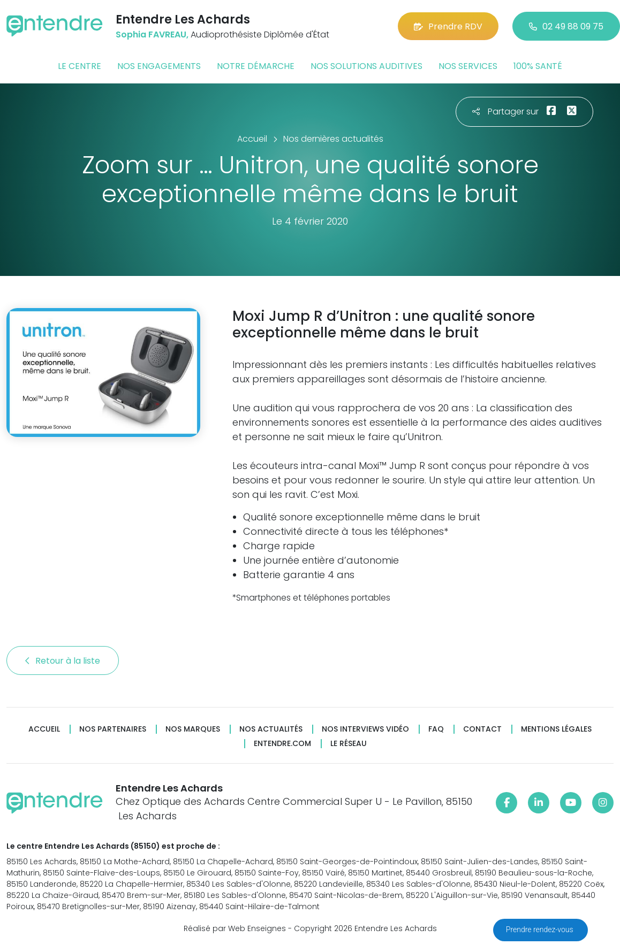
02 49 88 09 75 (566, 26)
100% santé (537, 66)
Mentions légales (556, 729)
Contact (482, 729)
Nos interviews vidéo (365, 729)
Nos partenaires (112, 729)
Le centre (79, 66)
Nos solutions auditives (366, 66)
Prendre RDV (448, 26)
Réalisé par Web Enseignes (235, 928)
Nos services (467, 66)
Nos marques (192, 729)
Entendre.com (282, 743)
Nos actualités (271, 729)
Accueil (44, 729)
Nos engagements (159, 66)
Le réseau (348, 743)
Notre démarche (255, 66)
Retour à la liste (62, 661)
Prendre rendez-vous (540, 929)
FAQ (436, 729)
